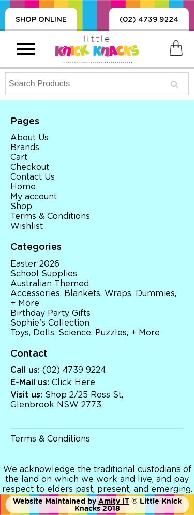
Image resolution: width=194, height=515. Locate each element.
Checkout (29, 167)
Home (23, 187)
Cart (18, 157)
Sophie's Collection (49, 323)
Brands (24, 147)
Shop (21, 206)
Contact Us (32, 177)
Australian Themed (49, 283)
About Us (29, 138)
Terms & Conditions (50, 216)
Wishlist (26, 226)
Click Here (73, 382)
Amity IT (113, 501)
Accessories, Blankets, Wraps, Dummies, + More (93, 298)
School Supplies (43, 274)
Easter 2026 (34, 264)
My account (33, 197)
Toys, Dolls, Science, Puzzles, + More (85, 333)
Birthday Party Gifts (50, 313)
